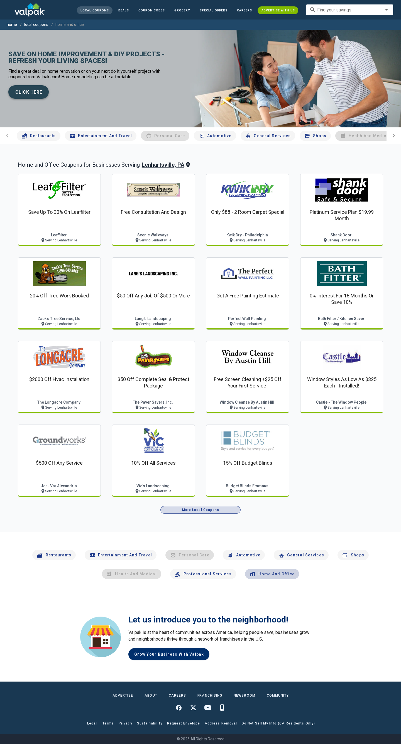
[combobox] (349, 9)
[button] (213, 10)
